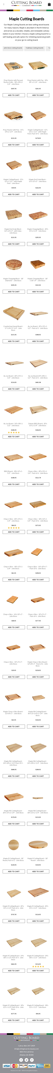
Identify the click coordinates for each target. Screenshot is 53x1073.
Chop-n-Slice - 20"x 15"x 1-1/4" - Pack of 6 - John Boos (38, 472)
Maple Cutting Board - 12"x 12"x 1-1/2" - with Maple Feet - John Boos (13, 181)
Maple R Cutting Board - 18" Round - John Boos (37, 859)
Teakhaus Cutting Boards (34, 48)
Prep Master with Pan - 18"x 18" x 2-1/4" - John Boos (37, 81)
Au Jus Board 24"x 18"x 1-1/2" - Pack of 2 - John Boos (38, 377)
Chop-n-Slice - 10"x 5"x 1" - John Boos (13, 663)
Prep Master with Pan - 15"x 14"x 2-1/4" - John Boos (13, 131)
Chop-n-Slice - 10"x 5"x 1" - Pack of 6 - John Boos (37, 615)
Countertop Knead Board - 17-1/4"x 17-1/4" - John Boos (13, 328)
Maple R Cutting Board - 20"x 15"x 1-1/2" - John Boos (37, 907)
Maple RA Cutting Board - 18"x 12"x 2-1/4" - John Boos (37, 812)
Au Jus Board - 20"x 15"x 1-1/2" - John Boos (13, 377)
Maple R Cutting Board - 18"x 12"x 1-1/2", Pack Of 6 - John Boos (13, 1007)
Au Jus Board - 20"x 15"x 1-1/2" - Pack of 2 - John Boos (38, 327)
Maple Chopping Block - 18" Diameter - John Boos (13, 279)
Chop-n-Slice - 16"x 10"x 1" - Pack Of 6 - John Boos (38, 567)
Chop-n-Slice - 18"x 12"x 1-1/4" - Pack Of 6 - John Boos (37, 520)
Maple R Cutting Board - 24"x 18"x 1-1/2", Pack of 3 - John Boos (13, 957)
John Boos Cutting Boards (13, 48)
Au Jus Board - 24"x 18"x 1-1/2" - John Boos (13, 424)
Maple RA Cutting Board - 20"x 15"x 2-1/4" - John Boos (13, 812)
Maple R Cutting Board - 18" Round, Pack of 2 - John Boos (13, 859)
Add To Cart (14, 95)
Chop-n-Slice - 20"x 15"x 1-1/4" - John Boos (13, 520)
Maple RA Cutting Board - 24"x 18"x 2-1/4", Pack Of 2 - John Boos (13, 763)
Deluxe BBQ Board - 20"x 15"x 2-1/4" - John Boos (37, 424)
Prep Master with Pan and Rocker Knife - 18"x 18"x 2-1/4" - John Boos (13, 82)
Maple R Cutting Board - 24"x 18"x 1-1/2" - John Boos (37, 957)
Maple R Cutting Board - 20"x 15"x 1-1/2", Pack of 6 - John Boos (13, 908)
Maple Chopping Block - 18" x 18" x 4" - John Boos (38, 279)
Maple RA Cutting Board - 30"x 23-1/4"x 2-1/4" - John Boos (37, 713)
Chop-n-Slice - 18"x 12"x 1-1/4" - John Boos (13, 567)
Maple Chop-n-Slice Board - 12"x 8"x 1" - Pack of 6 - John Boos (37, 664)
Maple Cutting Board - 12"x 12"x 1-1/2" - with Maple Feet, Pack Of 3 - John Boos (37, 132)
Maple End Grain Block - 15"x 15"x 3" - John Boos (37, 180)
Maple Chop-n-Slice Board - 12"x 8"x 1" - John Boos (13, 712)
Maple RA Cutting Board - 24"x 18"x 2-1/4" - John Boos (37, 762)
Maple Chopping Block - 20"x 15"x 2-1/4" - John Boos (37, 230)
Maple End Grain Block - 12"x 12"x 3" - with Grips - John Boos (13, 231)
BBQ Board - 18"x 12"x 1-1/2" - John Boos (13, 472)
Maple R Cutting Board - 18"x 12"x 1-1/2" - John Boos (37, 1006)
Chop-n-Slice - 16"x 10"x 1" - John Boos (13, 615)
